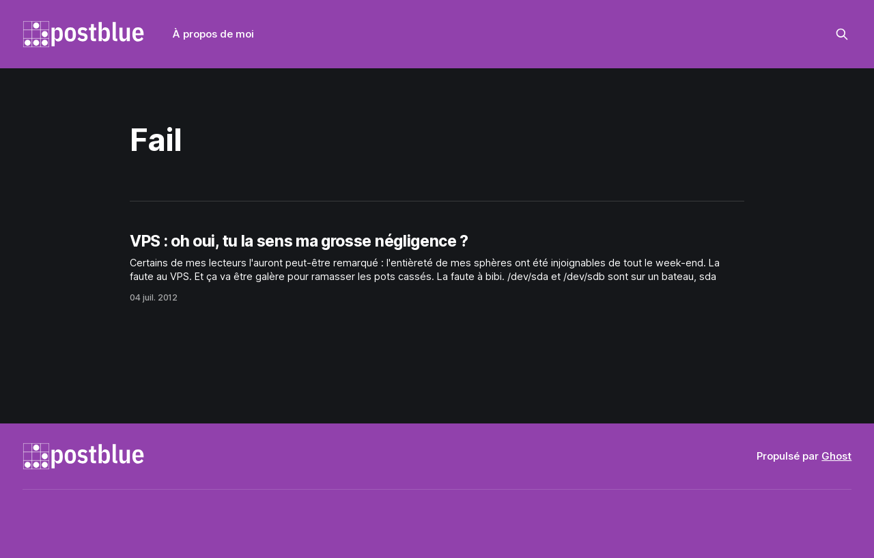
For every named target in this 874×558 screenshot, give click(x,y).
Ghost (836, 455)
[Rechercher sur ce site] (842, 34)
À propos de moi (213, 33)
